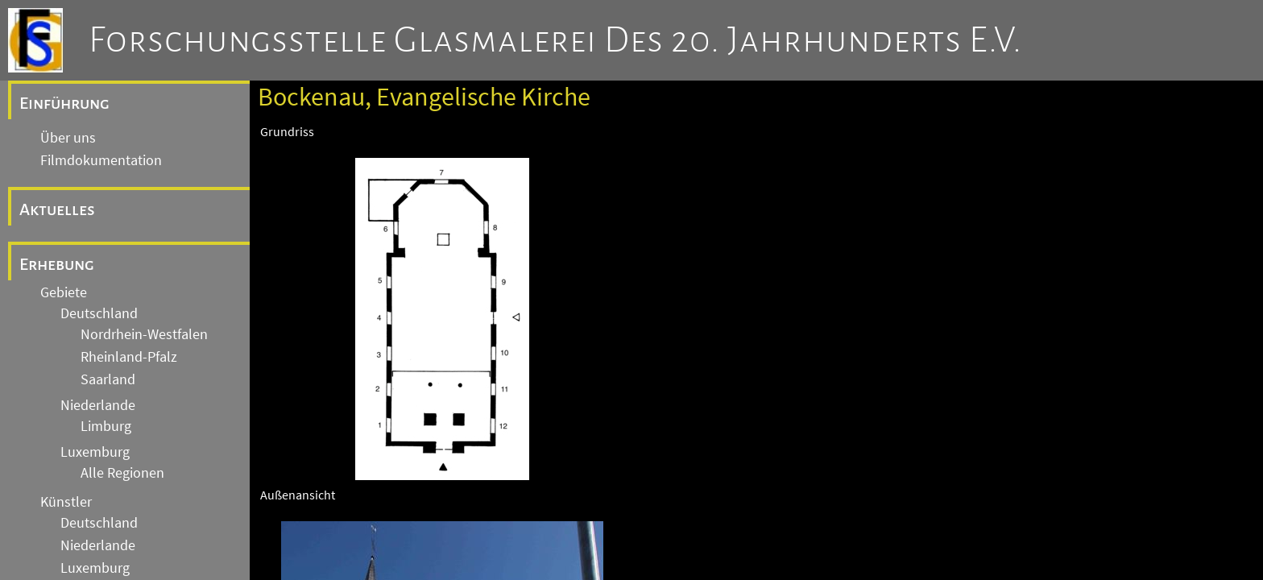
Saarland (108, 379)
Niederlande (97, 405)
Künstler (66, 502)
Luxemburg (95, 452)
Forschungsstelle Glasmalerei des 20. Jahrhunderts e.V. (555, 40)
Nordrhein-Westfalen (144, 334)
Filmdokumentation (101, 160)
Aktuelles (57, 209)
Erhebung (56, 264)
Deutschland (99, 313)
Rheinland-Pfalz (129, 357)
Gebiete (63, 292)
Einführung (64, 103)
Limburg (106, 426)
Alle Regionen (122, 473)
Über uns (68, 138)
